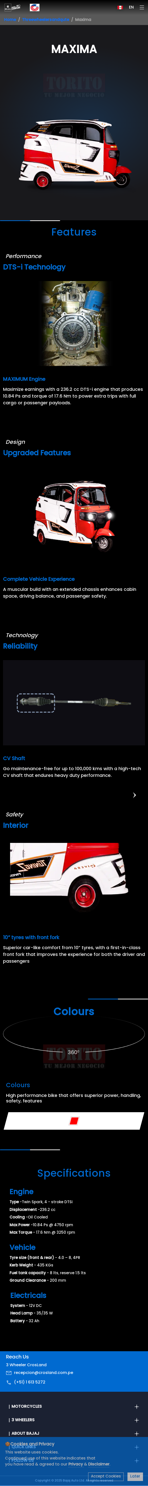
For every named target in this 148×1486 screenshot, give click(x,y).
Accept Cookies (106, 1476)
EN (131, 8)
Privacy (76, 1464)
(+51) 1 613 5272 (29, 1382)
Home (10, 20)
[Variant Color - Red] (74, 1121)
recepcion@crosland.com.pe (43, 1373)
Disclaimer (98, 1464)
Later (135, 1476)
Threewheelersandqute (45, 20)
